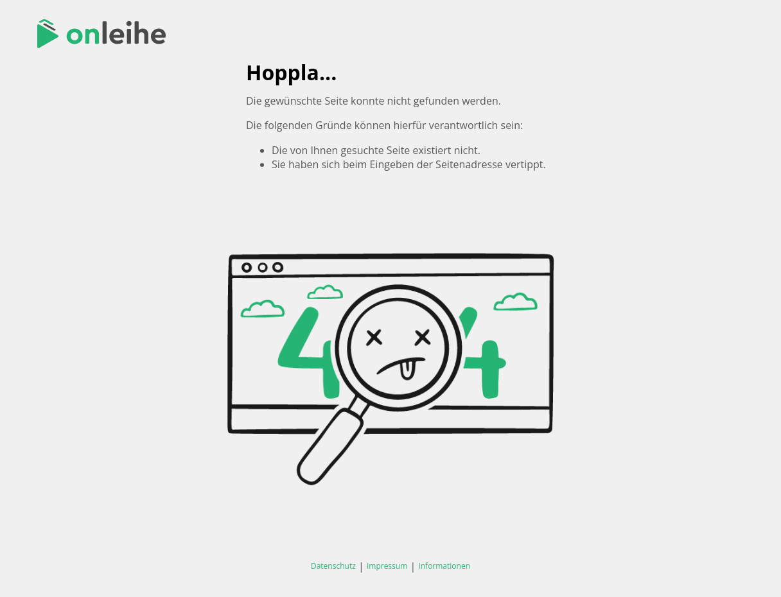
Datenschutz (333, 565)
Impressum (387, 565)
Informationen (444, 565)
